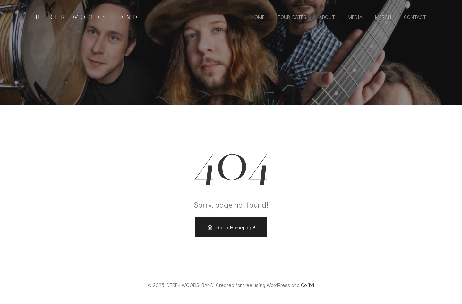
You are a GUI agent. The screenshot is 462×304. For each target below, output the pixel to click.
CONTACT (415, 16)
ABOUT (327, 16)
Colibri (307, 285)
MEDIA (355, 16)
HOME (258, 16)
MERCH (383, 16)
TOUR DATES (292, 16)
